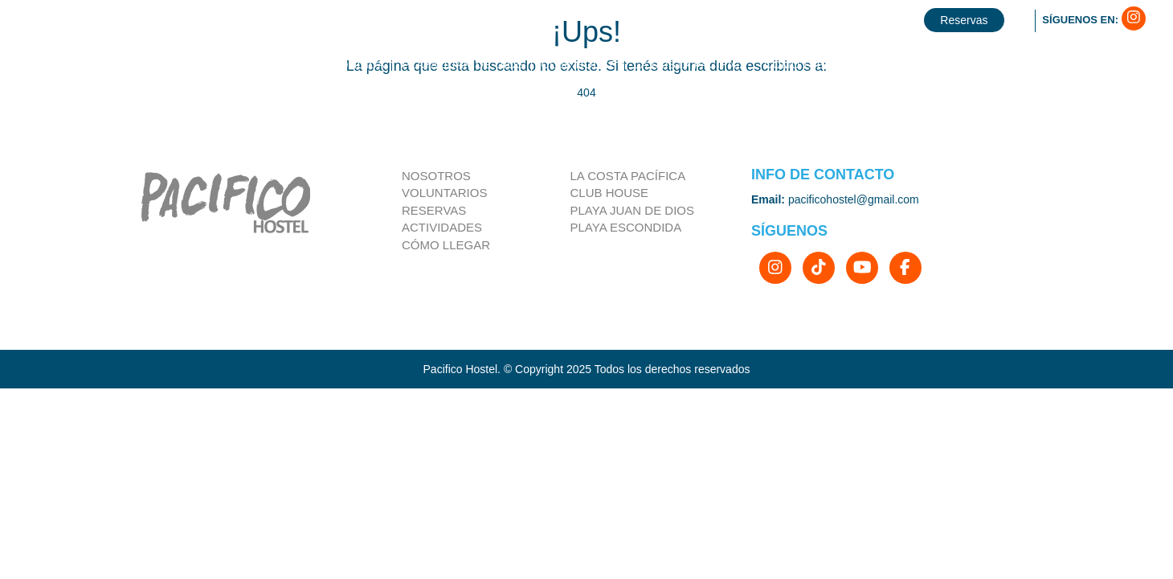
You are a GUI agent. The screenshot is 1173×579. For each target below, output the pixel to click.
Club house (609, 192)
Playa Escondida (626, 227)
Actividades (442, 227)
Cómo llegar (446, 245)
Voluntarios (444, 192)
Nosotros (436, 176)
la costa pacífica (628, 176)
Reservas (434, 210)
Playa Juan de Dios (632, 210)
